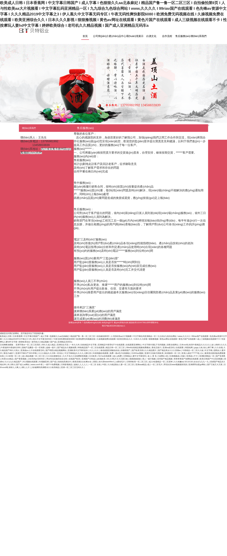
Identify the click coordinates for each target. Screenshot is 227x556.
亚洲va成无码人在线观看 (173, 347)
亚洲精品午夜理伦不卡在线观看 (111, 345)
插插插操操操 (135, 359)
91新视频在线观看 (101, 353)
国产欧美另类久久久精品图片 (144, 350)
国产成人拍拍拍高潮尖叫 (61, 362)
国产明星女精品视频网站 (56, 350)
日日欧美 (93, 356)
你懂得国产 (126, 350)
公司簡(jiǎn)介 (101, 36)
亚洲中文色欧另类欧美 (154, 353)
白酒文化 (151, 36)
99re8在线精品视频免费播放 (138, 347)
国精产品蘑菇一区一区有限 (33, 347)
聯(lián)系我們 (199, 36)
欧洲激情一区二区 (173, 353)
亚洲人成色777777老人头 (193, 353)
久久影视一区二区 (13, 356)
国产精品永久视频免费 (67, 347)
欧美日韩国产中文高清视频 (211, 359)
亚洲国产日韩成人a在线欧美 (94, 359)
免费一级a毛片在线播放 (120, 353)
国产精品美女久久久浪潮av (169, 350)
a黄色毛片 (120, 362)
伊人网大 (11, 364)
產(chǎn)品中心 (117, 36)
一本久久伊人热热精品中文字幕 (83, 345)
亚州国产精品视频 (165, 359)
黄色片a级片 (9, 353)
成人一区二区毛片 (155, 364)
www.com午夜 (37, 364)
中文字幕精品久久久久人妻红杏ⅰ (78, 353)
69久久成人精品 (49, 345)
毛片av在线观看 (105, 356)
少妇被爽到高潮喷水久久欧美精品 (45, 367)
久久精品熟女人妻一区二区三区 (121, 364)
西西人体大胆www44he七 (104, 362)
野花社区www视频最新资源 (175, 364)
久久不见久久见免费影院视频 (75, 356)
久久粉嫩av (179, 362)
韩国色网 (189, 347)
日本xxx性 (184, 345)
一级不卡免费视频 (52, 364)
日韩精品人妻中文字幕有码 (134, 356)
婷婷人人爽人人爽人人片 (19, 367)
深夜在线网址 (173, 345)
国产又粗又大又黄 (215, 364)
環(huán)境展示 (134, 36)
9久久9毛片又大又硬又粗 (117, 359)
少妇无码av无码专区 (36, 359)
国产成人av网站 (23, 364)
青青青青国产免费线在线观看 (186, 359)
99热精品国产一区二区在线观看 (91, 347)
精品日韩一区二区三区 (115, 347)
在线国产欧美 (75, 359)
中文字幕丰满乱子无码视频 (154, 345)
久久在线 (219, 347)
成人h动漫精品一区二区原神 (161, 362)
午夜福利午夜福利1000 (11, 347)
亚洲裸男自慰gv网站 (197, 364)
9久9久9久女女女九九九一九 (197, 362)
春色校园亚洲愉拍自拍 (110, 350)
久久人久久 (94, 350)
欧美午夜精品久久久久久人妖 (201, 345)
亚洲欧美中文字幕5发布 (78, 350)
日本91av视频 (137, 353)
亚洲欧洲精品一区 (207, 356)
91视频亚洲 (44, 362)
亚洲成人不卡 (192, 356)
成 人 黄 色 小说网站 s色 (158, 356)
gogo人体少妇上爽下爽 (204, 347)
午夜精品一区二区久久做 (193, 350)
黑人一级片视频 (149, 359)
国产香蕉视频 (21, 359)
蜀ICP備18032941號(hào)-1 (113, 326)
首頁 (85, 36)
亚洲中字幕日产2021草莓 (26, 353)
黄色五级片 (157, 347)
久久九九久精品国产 (13, 362)
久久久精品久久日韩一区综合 (50, 353)
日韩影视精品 (67, 364)
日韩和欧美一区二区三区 (137, 362)
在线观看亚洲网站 (133, 345)
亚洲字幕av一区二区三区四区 (28, 345)
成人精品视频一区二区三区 (33, 356)
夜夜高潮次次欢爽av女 (82, 362)
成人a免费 (117, 356)
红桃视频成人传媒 (177, 356)
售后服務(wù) (182, 36)
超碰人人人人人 (81, 364)
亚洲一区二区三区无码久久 (72, 367)
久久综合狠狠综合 (54, 356)
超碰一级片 (51, 347)
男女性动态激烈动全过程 (57, 359)
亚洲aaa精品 (140, 364)
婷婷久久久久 (221, 345)
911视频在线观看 (30, 362)
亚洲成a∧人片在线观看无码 (32, 350)
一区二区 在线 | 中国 (97, 364)
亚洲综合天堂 (63, 345)
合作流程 (167, 36)
